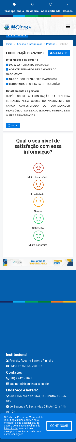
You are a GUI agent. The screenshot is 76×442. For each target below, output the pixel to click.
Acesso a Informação (30, 44)
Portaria (50, 44)
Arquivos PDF (59, 53)
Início (9, 44)
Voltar (13, 125)
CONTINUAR (59, 426)
